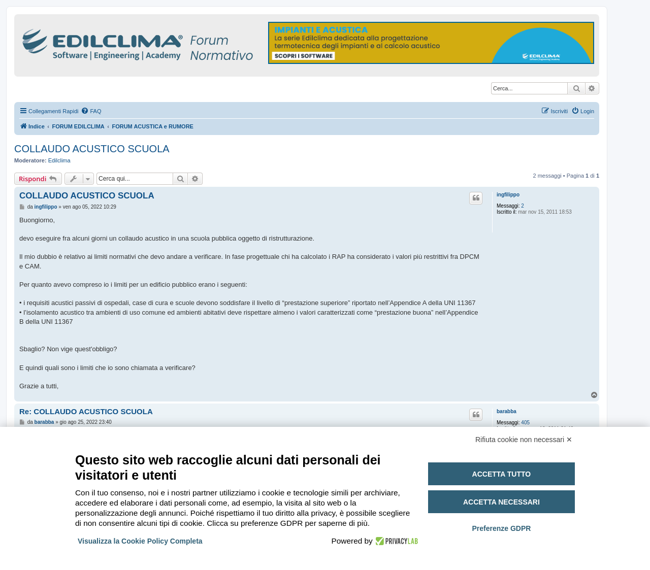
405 (525, 422)
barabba (506, 411)
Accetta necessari (501, 502)
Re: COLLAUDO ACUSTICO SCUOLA (86, 411)
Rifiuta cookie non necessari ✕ (523, 439)
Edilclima (59, 160)
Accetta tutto (501, 474)
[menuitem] (91, 111)
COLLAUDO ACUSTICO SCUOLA (92, 148)
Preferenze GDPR (501, 528)
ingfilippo (508, 194)
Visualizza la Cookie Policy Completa (140, 541)
